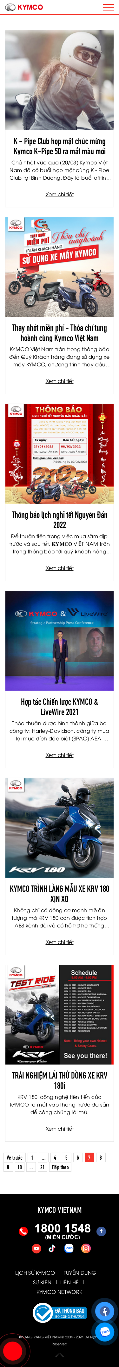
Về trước (15, 1157)
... (43, 1157)
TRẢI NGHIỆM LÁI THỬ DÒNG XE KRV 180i (59, 1079)
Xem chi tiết (60, 194)
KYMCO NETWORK (59, 1291)
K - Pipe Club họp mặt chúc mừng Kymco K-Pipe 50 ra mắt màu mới (60, 145)
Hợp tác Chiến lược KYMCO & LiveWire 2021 (59, 706)
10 (19, 1166)
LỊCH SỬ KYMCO (35, 1272)
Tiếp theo (60, 1166)
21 (42, 1166)
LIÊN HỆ (69, 1282)
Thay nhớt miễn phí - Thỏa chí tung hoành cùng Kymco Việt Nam (59, 332)
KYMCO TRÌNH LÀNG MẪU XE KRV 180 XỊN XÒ (59, 893)
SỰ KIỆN (42, 1282)
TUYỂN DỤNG (80, 1272)
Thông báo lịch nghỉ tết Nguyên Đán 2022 (60, 519)
